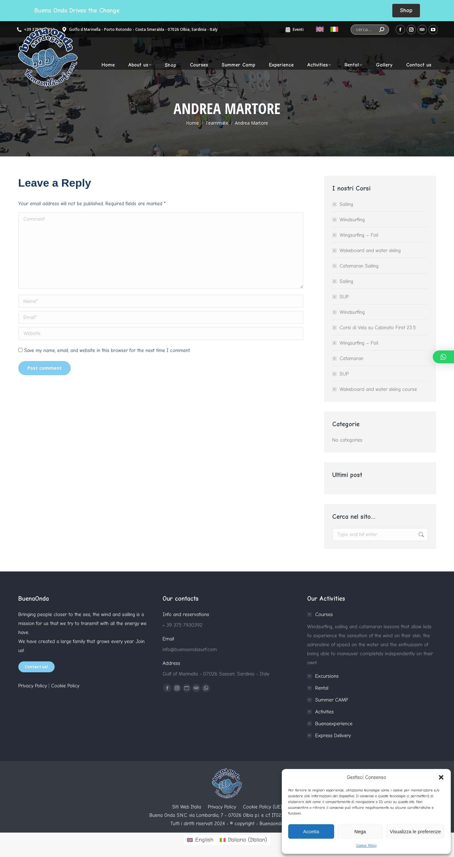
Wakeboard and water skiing (370, 250)
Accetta (311, 831)
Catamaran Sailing (359, 266)
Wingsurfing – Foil (359, 235)
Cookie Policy (366, 845)
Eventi (294, 29)
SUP (344, 297)
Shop (406, 10)
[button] (441, 777)
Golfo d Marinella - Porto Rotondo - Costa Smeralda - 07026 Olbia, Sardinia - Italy (139, 29)
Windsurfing (352, 220)
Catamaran (351, 358)
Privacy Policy (32, 686)
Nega (360, 831)
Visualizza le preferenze (415, 831)
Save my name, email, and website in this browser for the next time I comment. (107, 350)
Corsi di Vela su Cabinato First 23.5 (378, 328)
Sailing (346, 204)
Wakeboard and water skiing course (378, 389)
